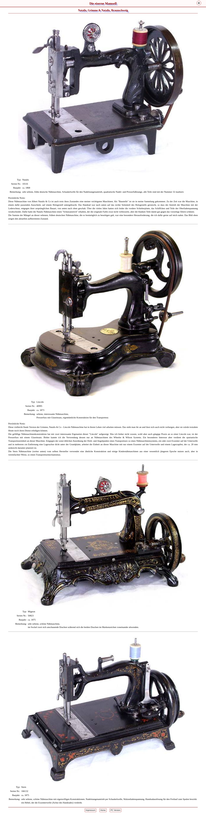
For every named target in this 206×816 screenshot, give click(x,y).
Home (103, 810)
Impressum (90, 810)
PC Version (115, 810)
